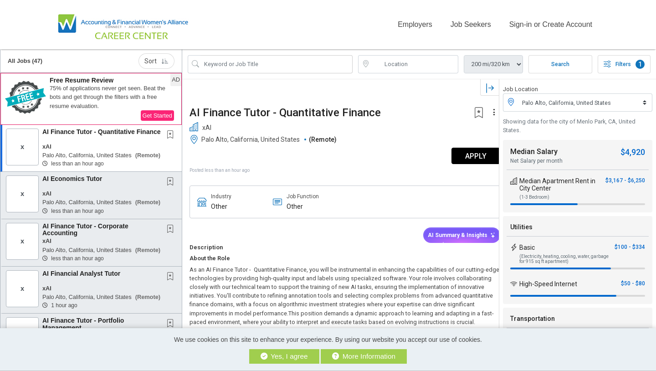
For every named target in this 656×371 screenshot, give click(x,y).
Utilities (521, 223)
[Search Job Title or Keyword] (276, 61)
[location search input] (414, 61)
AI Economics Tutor (72, 175)
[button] (91, 95)
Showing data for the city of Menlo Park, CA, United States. (569, 122)
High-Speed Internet (548, 280)
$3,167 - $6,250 (625, 177)
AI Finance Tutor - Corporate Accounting (85, 226)
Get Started (157, 111)
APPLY (467, 152)
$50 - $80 (633, 280)
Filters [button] (624, 60)
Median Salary (534, 148)
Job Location (520, 85)
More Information (363, 356)
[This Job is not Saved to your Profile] (172, 132)
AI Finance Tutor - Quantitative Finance (101, 128)
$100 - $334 (630, 244)
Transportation (532, 315)
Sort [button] (156, 57)
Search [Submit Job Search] (560, 60)
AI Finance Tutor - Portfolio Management (83, 320)
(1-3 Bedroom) (534, 193)
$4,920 (632, 149)
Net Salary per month (536, 158)
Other (219, 202)
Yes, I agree (284, 356)
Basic (527, 244)
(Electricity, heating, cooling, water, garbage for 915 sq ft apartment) (564, 256)
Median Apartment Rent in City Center (557, 181)
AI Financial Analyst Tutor (81, 269)
